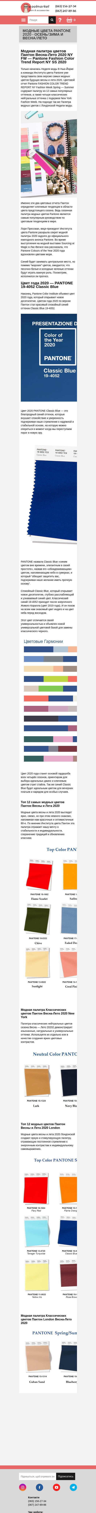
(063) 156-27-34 (65, 6)
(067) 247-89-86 (65, 10)
